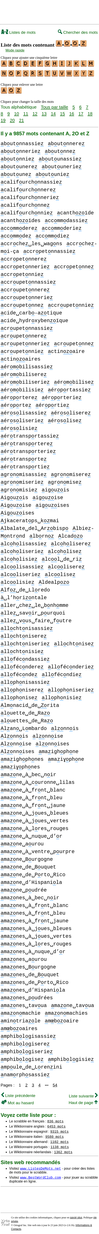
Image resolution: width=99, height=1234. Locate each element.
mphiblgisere (25, 1042)
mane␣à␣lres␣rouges (35, 826)
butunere (19, 164)
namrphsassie (25, 1072)
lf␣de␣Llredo (25, 588)
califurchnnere (28, 188)
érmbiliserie (25, 380)
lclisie (17, 580)
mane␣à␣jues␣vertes (35, 819)
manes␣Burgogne (28, 965)
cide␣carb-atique (31, 311)
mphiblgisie (71, 1057)
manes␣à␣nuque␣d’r (33, 949)
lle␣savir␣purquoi (33, 611)
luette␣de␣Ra (25, 711)
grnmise (65, 480)
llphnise (19, 695)
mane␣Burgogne (27, 857)
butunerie (62, 164)
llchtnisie (22, 649)
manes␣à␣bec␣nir (30, 895)
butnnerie (20, 149)
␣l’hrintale (24, 595)
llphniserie (71, 688)
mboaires (19, 1026)
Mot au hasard (17, 1101)
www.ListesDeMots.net (40, 1166)
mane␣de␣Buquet (28, 865)
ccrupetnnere (25, 288)
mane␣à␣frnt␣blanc (33, 788)
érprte (16, 403)
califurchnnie (27, 211)
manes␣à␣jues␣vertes (36, 934)
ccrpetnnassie (49, 249)
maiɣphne (66, 757)
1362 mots (63, 1150)
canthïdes (20, 218)
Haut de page (83, 1100)
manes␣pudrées (27, 996)
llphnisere (22, 688)
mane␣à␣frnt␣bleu (31, 795)
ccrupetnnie (71, 303)
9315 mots (59, 1129)
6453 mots (56, 1124)
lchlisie (19, 557)
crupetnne (74, 341)
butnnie (17, 157)
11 (25, 111)
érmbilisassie (27, 365)
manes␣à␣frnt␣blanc (35, 903)
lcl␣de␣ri (62, 557)
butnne (60, 149)
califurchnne (25, 203)
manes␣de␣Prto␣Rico (35, 980)
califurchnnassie (31, 180)
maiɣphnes (20, 765)
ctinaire (66, 349)
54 (55, 1083)
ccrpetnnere (24, 257)
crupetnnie (22, 349)
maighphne (58, 749)
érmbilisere (24, 372)
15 (62, 111)
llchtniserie (25, 642)
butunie (52, 172)
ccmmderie (62, 226)
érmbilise (74, 380)
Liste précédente (18, 1093)
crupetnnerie (25, 341)
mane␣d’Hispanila (31, 880)
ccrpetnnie (22, 272)
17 (80, 111)
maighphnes (22, 757)
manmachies (66, 1011)
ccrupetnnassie (28, 280)
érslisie (19, 426)
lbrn (41, 534)
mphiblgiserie (27, 1049)
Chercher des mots (78, 32)
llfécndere (22, 665)
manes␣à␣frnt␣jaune (35, 919)
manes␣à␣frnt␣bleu (33, 911)
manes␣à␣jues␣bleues (36, 926)
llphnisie (62, 695)
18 (90, 111)
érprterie (62, 395)
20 (12, 118)
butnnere (66, 141)
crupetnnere (24, 334)
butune (16, 172)
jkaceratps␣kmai (30, 518)
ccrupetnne (22, 303)
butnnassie (22, 141)
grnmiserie (22, 480)
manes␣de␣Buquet (30, 972)
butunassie (60, 157)
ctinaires (20, 357)
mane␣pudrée (24, 888)
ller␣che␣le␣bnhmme (35, 603)
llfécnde (19, 672)
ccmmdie (52, 234)
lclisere (66, 565)
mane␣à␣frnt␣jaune (33, 803)
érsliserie (22, 418)
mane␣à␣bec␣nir (28, 772)
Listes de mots (18, 32)
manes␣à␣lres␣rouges (36, 942)
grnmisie (19, 488)
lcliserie (20, 572)
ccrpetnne (74, 264)
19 (3, 118)
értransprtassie (30, 434)
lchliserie (22, 549)
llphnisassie (25, 680)
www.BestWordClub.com (40, 1175)
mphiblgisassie (28, 1034)
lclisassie (22, 565)
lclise (60, 572)
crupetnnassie (27, 326)
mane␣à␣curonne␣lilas (38, 780)
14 (53, 111)
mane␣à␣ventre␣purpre (38, 849)
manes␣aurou (24, 957)
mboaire (61, 1019)
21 (21, 118)
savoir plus (76, 1215)
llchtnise (74, 642)
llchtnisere (24, 634)
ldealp (54, 580)
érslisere (71, 411)
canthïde (75, 211)
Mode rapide (15, 50)
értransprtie (25, 465)
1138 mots (59, 1145)
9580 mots (54, 1134)
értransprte (24, 457)
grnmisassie (24, 472)
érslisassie (24, 411)
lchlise (65, 549)
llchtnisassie (27, 626)
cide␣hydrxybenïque (34, 318)
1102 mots (59, 1139)
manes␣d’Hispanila (33, 988)
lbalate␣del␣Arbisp (34, 526)
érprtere (19, 395)
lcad (70, 534)
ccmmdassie (66, 218)
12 (34, 111)
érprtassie (69, 388)
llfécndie (62, 672)
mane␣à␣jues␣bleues (35, 811)
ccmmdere (19, 226)
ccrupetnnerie (27, 295)
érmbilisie (22, 388)
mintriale (20, 1019)
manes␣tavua (24, 1003)
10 (16, 111)
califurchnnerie (30, 195)
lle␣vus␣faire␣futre (36, 618)
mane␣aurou (22, 842)
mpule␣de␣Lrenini (31, 1065)
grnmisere (71, 472)
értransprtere (27, 441)
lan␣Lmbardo (24, 726)
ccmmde (16, 234)
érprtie (52, 403)
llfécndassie (25, 657)
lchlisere (71, 541)
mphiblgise (22, 1057)
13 (44, 111)
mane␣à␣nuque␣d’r (31, 834)
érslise (65, 418)
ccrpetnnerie (25, 264)
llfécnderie (71, 665)
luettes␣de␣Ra (27, 718)
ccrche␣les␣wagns (31, 241)
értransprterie (28, 449)
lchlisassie (24, 541)
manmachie (20, 1011)
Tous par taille (54, 105)
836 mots (55, 1119)
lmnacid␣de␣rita (30, 703)
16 (71, 111)
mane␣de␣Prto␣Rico (33, 872)
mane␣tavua (72, 1003)
